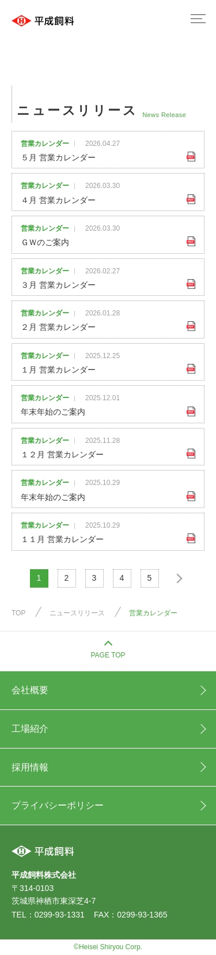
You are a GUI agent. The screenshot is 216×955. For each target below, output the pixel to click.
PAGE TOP (107, 655)
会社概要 (30, 690)
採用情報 (30, 767)
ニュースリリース (77, 613)
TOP (18, 613)
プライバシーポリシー (58, 805)
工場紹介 (30, 729)
